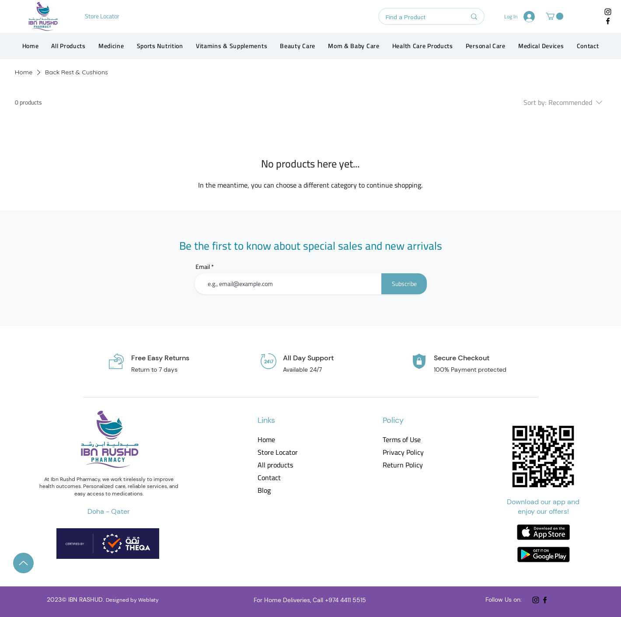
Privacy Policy (402, 452)
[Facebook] (608, 21)
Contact (269, 477)
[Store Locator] (103, 16)
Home (266, 439)
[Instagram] (608, 11)
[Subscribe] (404, 283)
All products (275, 465)
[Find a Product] (419, 18)
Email (202, 267)
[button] (554, 16)
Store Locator (278, 452)
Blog (264, 490)
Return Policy (402, 465)
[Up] (23, 563)
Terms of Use (402, 439)
